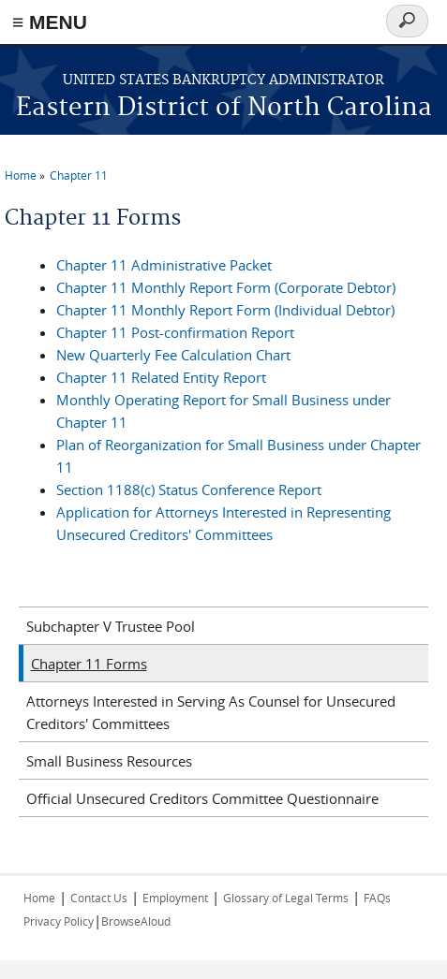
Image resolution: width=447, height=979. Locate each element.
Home (21, 175)
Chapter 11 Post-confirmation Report (175, 332)
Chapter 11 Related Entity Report (161, 377)
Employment (175, 897)
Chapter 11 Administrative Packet (164, 265)
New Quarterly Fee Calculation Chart (173, 354)
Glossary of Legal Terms (286, 897)
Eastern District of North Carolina (224, 108)
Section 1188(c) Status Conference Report (188, 489)
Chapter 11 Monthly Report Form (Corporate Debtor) (225, 287)
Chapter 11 (79, 175)
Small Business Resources (109, 761)
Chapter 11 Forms (89, 663)
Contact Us (98, 897)
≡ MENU (49, 22)
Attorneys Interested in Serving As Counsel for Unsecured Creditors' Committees (210, 712)
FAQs (377, 897)
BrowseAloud (136, 920)
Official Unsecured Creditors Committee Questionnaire (202, 798)
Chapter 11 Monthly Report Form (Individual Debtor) (225, 309)
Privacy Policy (58, 920)
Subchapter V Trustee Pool (110, 626)
